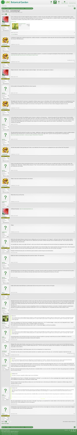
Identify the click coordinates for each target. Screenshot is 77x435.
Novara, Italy (7, 329)
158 (8, 355)
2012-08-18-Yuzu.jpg (22, 23)
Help (69, 432)
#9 (74, 161)
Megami (16, 12)
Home (71, 432)
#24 (74, 406)
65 (8, 327)
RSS (75, 432)
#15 (74, 254)
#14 (74, 237)
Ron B (3, 247)
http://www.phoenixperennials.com (26, 210)
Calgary (8, 207)
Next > (10, 14)
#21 (74, 343)
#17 (74, 284)
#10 (74, 176)
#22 (74, 357)
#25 (74, 421)
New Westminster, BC (6, 30)
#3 (74, 67)
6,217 (8, 64)
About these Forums (72, 3)
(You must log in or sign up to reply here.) (69, 424)
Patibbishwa (4, 202)
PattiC (3, 339)
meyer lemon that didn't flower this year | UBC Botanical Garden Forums (24, 55)
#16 (74, 269)
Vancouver (7, 343)
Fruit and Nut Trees (9, 12)
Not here (7, 253)
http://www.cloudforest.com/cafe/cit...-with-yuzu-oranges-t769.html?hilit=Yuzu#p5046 (27, 135)
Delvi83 (13, 34)
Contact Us (66, 432)
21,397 (8, 251)
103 (8, 95)
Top (73, 432)
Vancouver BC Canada (5, 67)
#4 (74, 83)
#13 (74, 223)
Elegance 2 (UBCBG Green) (5, 432)
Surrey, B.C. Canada (6, 130)
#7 (74, 130)
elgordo (3, 93)
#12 (74, 207)
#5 (74, 98)
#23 (74, 387)
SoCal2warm (4, 353)
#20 (74, 329)
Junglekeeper (4, 44)
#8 (74, 145)
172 (8, 27)
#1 (74, 32)
